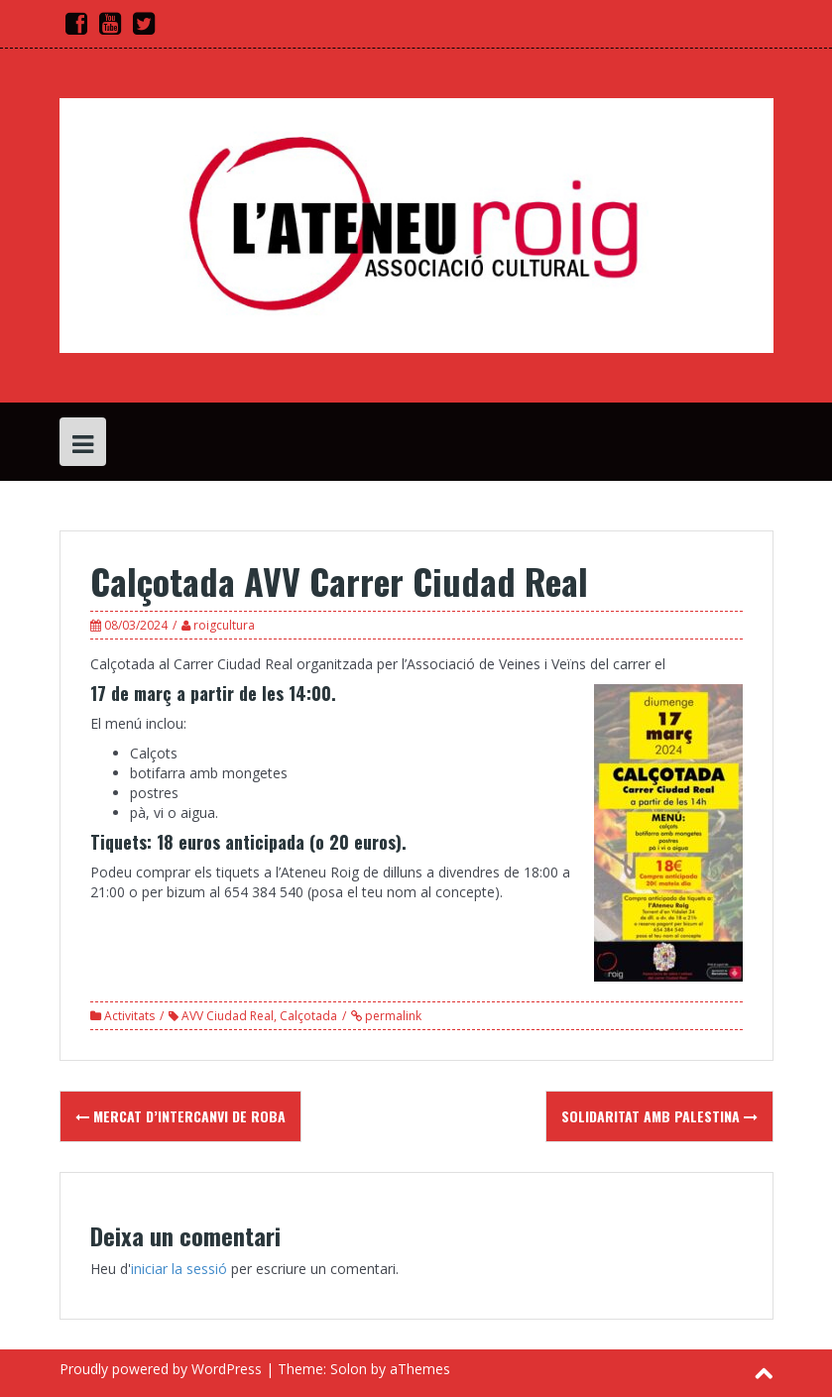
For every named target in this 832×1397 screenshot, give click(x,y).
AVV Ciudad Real (227, 1015)
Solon (348, 1368)
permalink (391, 1015)
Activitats (129, 1015)
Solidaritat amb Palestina (659, 1116)
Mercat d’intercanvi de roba (180, 1116)
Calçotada (308, 1015)
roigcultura (224, 625)
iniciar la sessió (179, 1268)
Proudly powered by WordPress (160, 1368)
